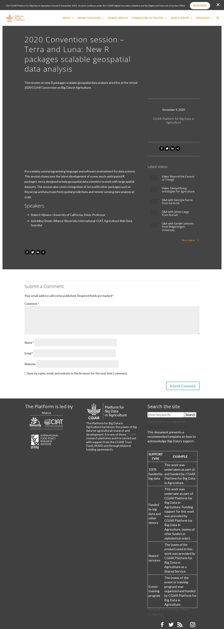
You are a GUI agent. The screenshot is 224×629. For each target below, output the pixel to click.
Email (28, 353)
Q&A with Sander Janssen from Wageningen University (178, 227)
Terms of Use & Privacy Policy (168, 609)
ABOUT (66, 18)
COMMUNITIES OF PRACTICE (148, 18)
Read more (200, 5)
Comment (31, 303)
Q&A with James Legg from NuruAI (175, 213)
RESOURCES (203, 18)
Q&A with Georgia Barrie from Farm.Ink (177, 201)
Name (29, 342)
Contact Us (155, 614)
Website (30, 364)
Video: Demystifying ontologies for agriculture (178, 190)
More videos (188, 240)
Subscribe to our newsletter (166, 421)
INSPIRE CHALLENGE (89, 18)
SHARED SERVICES (118, 18)
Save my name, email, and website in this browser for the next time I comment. (77, 373)
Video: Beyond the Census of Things (178, 178)
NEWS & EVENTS (180, 18)
